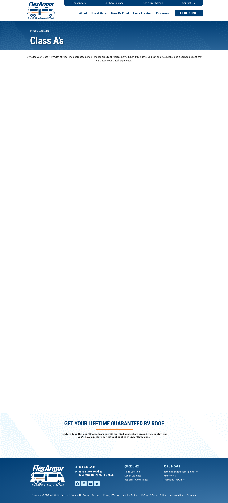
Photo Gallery (39, 31)
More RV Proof (120, 13)
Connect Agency (91, 495)
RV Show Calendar (114, 3)
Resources (162, 13)
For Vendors (79, 3)
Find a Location (142, 13)
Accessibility (176, 495)
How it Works (99, 13)
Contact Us (188, 3)
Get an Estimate (132, 475)
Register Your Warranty (136, 479)
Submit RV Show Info (174, 479)
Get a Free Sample (153, 3)
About (83, 13)
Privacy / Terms (111, 495)
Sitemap (191, 495)
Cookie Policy (130, 495)
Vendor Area (169, 475)
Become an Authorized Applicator (180, 471)
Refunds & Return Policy (153, 495)
